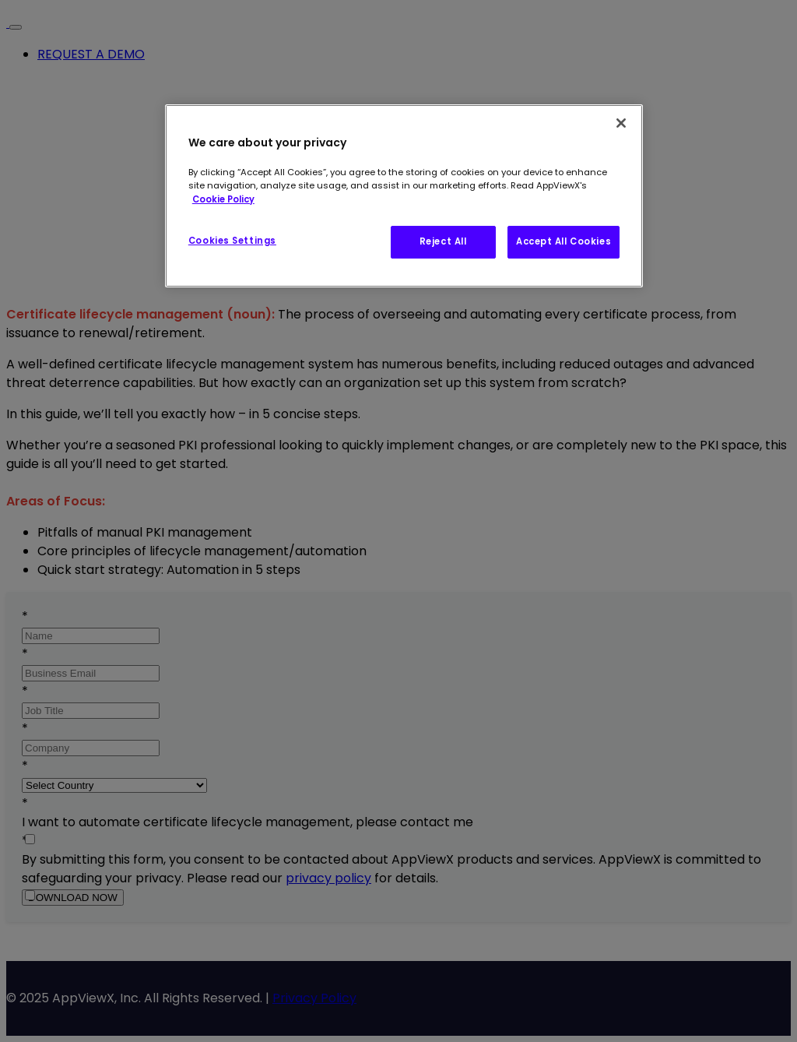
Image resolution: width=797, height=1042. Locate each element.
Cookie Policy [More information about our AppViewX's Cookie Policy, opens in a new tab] (223, 199)
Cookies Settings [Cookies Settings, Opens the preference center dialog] (232, 240)
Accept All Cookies (563, 241)
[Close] (621, 123)
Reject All (443, 241)
